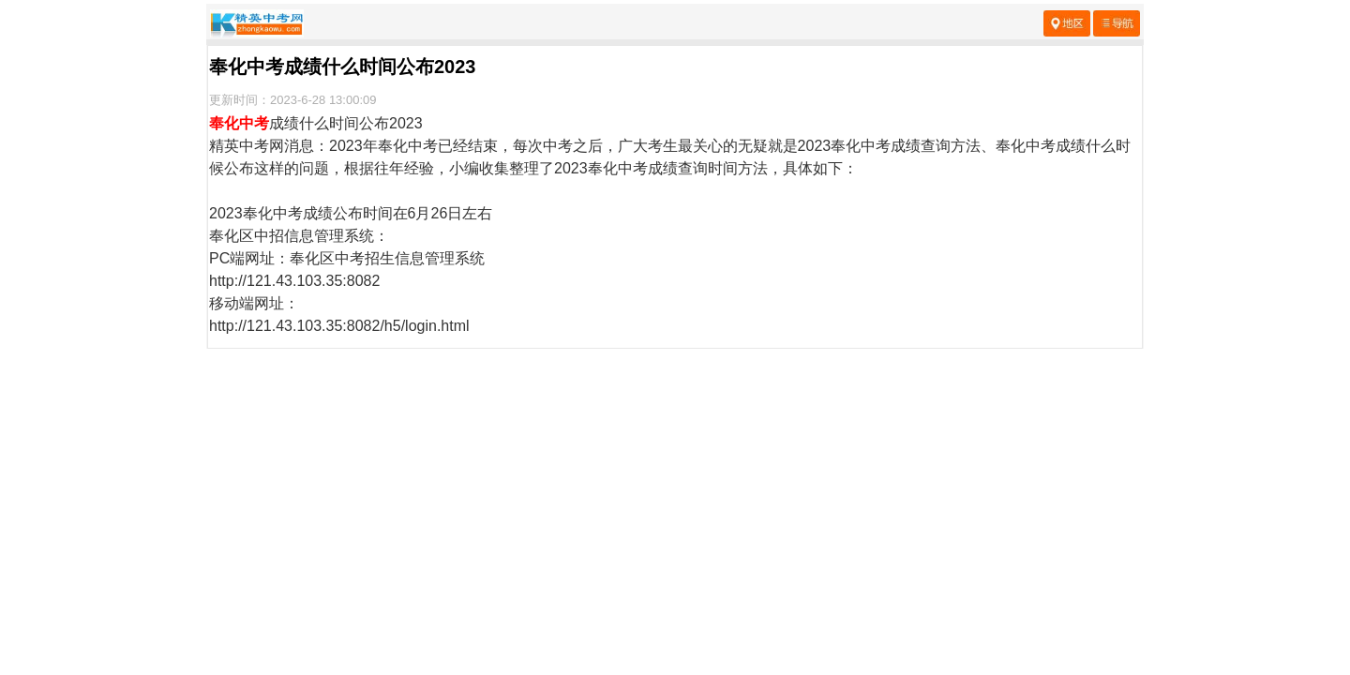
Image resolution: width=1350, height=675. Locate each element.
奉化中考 (239, 123)
